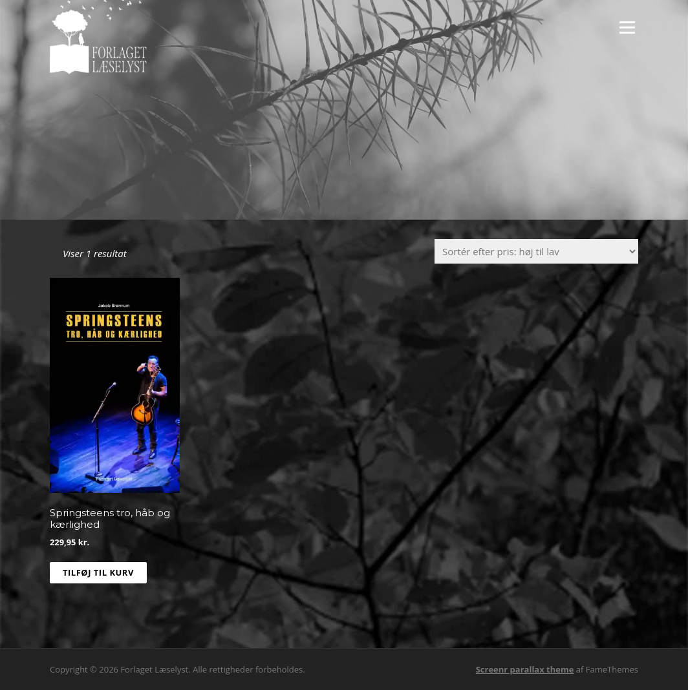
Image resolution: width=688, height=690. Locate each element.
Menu (627, 27)
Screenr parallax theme (525, 669)
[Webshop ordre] (536, 251)
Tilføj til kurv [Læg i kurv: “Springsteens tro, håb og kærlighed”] (98, 572)
